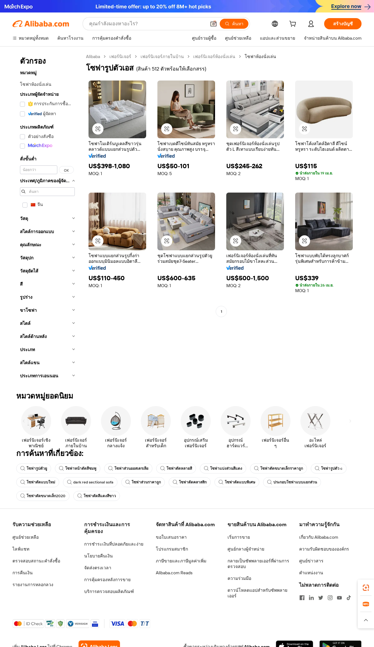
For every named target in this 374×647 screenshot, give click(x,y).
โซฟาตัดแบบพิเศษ (236, 482)
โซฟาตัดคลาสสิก (190, 482)
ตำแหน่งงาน (311, 572)
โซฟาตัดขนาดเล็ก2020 (42, 495)
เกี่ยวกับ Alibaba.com (318, 537)
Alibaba (93, 56)
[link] (366, 588)
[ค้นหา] (234, 24)
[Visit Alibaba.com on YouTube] (339, 597)
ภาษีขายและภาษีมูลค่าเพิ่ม (181, 560)
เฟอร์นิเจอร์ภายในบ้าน (162, 56)
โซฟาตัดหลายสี (176, 468)
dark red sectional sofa (90, 482)
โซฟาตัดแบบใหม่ (37, 482)
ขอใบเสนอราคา (171, 537)
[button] (213, 23)
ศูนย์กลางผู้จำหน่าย (246, 549)
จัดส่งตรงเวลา (97, 567)
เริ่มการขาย (239, 537)
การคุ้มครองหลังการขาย (107, 579)
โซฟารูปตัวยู (33, 468)
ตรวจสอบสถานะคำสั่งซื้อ (36, 560)
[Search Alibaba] (147, 23)
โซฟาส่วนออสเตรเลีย (128, 468)
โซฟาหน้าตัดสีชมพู (77, 468)
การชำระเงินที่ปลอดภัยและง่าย (113, 544)
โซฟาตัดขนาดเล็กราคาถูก (278, 468)
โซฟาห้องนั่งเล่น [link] (260, 56)
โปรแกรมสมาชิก (172, 549)
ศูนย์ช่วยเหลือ (25, 537)
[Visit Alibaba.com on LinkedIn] (311, 597)
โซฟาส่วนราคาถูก (143, 482)
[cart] (294, 24)
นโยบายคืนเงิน (98, 555)
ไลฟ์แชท (20, 549)
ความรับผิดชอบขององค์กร (324, 549)
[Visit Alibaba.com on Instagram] (330, 597)
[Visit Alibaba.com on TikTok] (349, 597)
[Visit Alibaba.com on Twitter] (321, 597)
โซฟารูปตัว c (329, 468)
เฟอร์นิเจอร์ (120, 56)
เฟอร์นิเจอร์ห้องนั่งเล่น (214, 56)
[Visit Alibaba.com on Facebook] (302, 597)
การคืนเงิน (22, 572)
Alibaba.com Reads (174, 572)
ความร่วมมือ (239, 578)
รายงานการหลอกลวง (32, 584)
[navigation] (47, 218)
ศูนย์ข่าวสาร (311, 560)
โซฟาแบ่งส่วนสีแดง (223, 468)
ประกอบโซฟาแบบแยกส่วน (292, 482)
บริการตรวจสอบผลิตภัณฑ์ (109, 591)
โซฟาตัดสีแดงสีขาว (96, 495)
